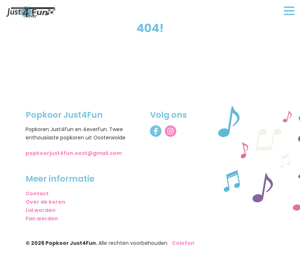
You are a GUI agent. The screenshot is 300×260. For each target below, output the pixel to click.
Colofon (183, 243)
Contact (37, 193)
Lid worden (41, 210)
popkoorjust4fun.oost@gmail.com (74, 153)
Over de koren (45, 201)
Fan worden (42, 218)
